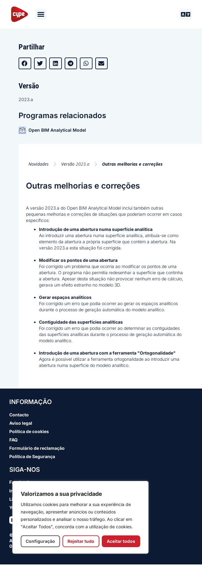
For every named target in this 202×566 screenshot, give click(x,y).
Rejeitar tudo (80, 541)
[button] (40, 14)
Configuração (40, 541)
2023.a (26, 99)
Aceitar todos (121, 541)
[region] (80, 517)
